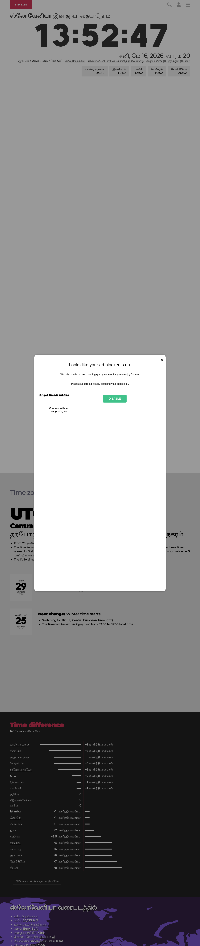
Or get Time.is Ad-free (54, 395)
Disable (115, 398)
